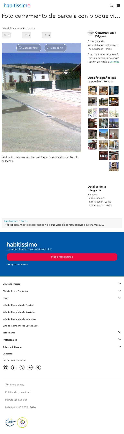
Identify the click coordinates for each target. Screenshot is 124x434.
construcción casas (100, 202)
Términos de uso (14, 385)
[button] (62, 284)
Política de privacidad (18, 392)
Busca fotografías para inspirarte (18, 28)
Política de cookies (16, 400)
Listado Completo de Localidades (20, 326)
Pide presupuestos (62, 257)
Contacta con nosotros (14, 360)
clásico (108, 205)
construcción (96, 198)
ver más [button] (114, 62)
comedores (96, 205)
